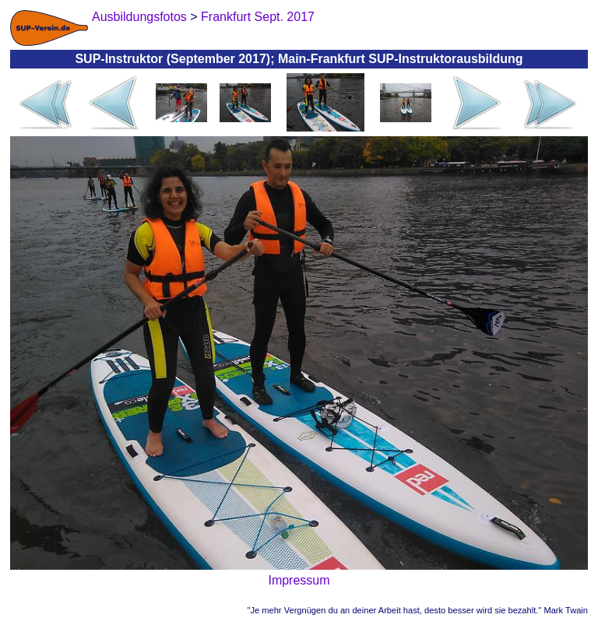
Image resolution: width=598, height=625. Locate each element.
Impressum (298, 580)
